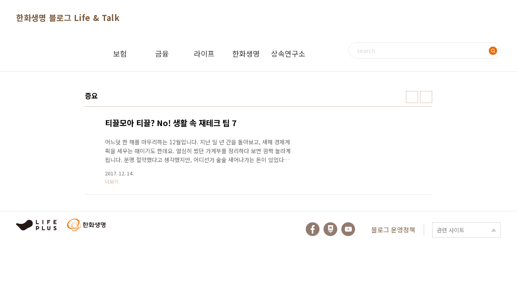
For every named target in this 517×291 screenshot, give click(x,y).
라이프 (204, 53)
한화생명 (246, 53)
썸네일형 (412, 97)
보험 (120, 53)
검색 (492, 50)
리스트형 (426, 97)
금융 (162, 53)
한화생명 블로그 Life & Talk (68, 17)
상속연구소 (288, 53)
